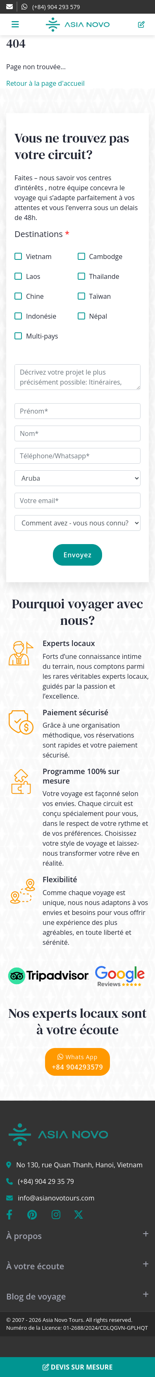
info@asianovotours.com (56, 1198)
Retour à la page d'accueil (45, 83)
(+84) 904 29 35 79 (46, 1181)
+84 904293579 (77, 1062)
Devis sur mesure (78, 1367)
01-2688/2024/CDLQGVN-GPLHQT (105, 1327)
